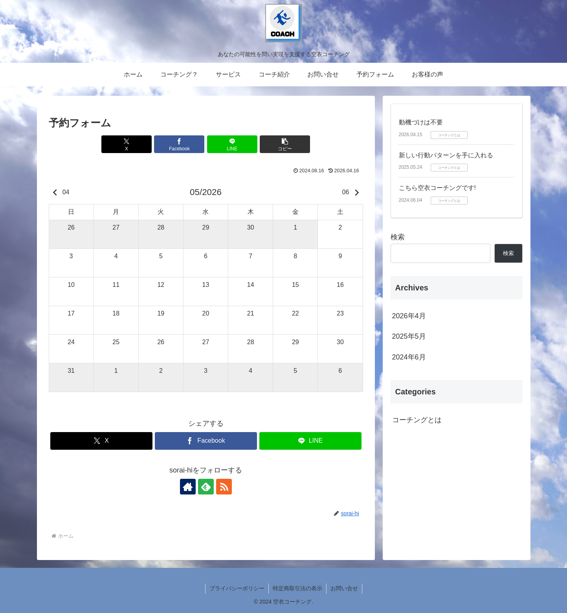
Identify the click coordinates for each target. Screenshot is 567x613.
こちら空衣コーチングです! (437, 187)
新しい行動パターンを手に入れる (446, 155)
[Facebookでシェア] (179, 144)
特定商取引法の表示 (297, 588)
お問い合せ (344, 588)
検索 (398, 237)
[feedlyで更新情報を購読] (206, 486)
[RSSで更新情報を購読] (224, 486)
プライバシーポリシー (236, 588)
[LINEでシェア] (232, 144)
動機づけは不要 (421, 122)
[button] (285, 144)
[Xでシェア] (126, 144)
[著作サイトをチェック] (188, 486)
